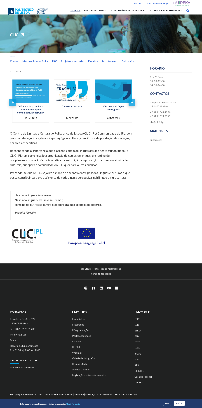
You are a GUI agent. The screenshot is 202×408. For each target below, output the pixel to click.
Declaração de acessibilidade (99, 398)
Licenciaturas (79, 323)
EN (140, 3)
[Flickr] (116, 292)
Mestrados (78, 328)
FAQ (54, 65)
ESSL (137, 351)
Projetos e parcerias (73, 65)
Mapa (13, 344)
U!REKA (138, 386)
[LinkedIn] (101, 292)
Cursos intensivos (72, 110)
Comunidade (153, 13)
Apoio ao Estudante (86, 13)
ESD (136, 328)
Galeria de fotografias (84, 362)
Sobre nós (128, 65)
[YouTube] (109, 292)
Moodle (76, 345)
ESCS (137, 323)
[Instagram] (85, 292)
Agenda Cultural (80, 373)
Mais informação (73, 404)
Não (167, 403)
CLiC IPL (17, 38)
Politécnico (172, 13)
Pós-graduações (80, 334)
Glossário (79, 398)
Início (12, 60)
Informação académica (35, 65)
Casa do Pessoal (143, 380)
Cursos (14, 65)
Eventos (93, 65)
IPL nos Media (79, 368)
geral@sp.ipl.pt (18, 338)
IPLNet (76, 351)
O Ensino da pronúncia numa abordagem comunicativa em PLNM (30, 113)
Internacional (131, 13)
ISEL (136, 363)
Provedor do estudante (22, 371)
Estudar (63, 13)
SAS (136, 369)
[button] (69, 13)
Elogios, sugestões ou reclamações (103, 272)
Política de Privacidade (126, 398)
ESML (137, 340)
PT (135, 3)
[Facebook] (93, 292)
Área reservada (154, 3)
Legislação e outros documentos (89, 379)
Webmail (77, 356)
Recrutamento (109, 65)
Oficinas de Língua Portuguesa (113, 112)
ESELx (137, 334)
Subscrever (156, 143)
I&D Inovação (110, 13)
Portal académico (81, 339)
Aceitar (179, 403)
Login (166, 3)
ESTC (137, 346)
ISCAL (137, 357)
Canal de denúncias (101, 277)
